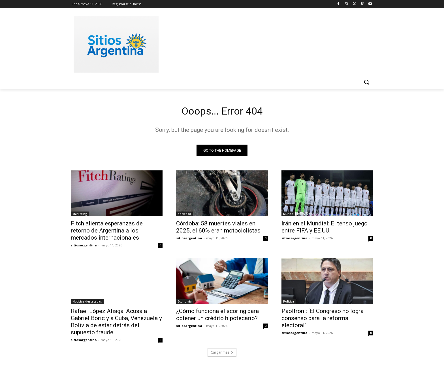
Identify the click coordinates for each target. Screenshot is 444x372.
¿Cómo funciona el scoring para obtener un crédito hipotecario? (217, 316)
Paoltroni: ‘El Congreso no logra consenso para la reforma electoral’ (322, 319)
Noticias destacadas (87, 303)
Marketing (79, 215)
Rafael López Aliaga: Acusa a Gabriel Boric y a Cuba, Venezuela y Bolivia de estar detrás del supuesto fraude (116, 323)
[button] (366, 82)
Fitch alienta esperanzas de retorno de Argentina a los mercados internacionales (107, 232)
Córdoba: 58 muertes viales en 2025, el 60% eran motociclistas (218, 229)
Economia (185, 303)
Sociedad (184, 215)
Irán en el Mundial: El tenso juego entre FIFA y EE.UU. (324, 229)
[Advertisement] (264, 43)
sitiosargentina (84, 247)
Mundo (288, 215)
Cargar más (222, 354)
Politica (288, 303)
